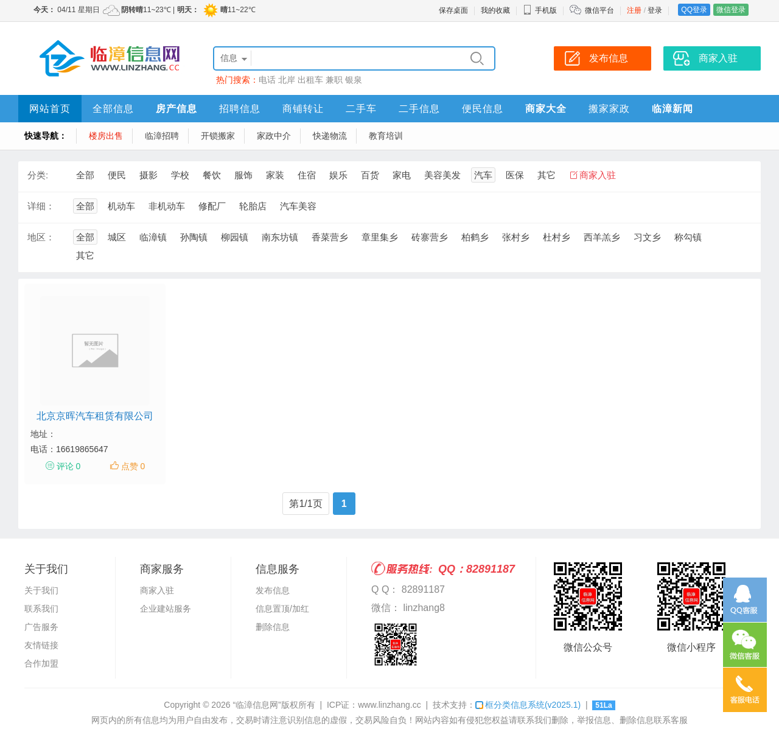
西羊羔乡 (602, 237)
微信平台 (599, 10)
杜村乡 (556, 237)
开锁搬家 (218, 136)
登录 (655, 10)
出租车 (310, 80)
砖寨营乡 (429, 237)
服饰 (243, 175)
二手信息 (419, 108)
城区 (117, 237)
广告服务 (41, 627)
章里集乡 (380, 237)
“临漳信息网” (256, 705)
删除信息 (273, 627)
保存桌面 (453, 10)
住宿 (307, 175)
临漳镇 (153, 237)
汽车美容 (298, 206)
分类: (37, 175)
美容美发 (442, 175)
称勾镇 (688, 237)
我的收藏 (495, 10)
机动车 (121, 206)
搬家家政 (609, 108)
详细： (41, 206)
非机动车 (166, 206)
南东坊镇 (280, 237)
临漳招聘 (162, 136)
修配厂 (212, 206)
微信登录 (731, 9)
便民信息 (482, 108)
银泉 (353, 80)
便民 (117, 175)
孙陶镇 (194, 237)
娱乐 (338, 175)
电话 (267, 80)
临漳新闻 (672, 108)
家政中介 (274, 136)
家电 (402, 175)
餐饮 (212, 175)
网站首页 (50, 108)
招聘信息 (239, 108)
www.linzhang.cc (389, 705)
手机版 (540, 10)
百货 (370, 175)
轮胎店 (253, 206)
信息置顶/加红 (282, 608)
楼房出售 (106, 136)
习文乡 (647, 237)
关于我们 (41, 590)
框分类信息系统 (528, 705)
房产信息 (176, 108)
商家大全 (546, 108)
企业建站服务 (165, 608)
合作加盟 (41, 663)
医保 (515, 175)
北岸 (286, 80)
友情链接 (41, 645)
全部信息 (113, 108)
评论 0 (69, 466)
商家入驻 (597, 175)
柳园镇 (234, 237)
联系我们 (41, 608)
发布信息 (273, 590)
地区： (41, 237)
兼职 (334, 80)
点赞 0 (133, 466)
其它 (546, 175)
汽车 (483, 175)
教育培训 (386, 136)
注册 (634, 10)
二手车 (361, 108)
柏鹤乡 (475, 237)
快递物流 (330, 136)
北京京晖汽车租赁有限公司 (95, 416)
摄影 (148, 175)
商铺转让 (303, 108)
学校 (180, 175)
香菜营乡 (330, 237)
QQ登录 (694, 9)
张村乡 (515, 237)
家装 (275, 175)
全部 (85, 175)
